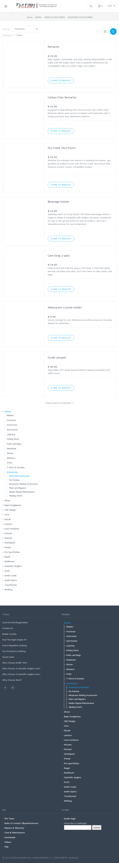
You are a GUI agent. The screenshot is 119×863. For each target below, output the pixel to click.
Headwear (11, 448)
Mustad (8, 538)
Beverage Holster (58, 201)
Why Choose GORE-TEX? (14, 662)
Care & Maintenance (14, 832)
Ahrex (7, 500)
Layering (11, 434)
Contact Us (7, 628)
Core (6, 514)
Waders (10, 415)
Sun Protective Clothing (14, 651)
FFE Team (9, 818)
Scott (7, 570)
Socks (9, 462)
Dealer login (70, 818)
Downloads (9, 837)
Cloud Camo (8, 657)
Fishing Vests (13, 439)
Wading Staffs (16, 495)
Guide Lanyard (57, 357)
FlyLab (7, 519)
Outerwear (12, 425)
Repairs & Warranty (14, 827)
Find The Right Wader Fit (14, 639)
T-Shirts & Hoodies (16, 467)
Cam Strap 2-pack (59, 255)
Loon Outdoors (11, 528)
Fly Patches (14, 480)
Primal (7, 547)
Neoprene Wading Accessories (23, 484)
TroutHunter (10, 584)
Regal (7, 556)
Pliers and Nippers (17, 488)
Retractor (54, 46)
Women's (11, 458)
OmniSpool (9, 542)
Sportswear (12, 429)
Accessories (12, 472)
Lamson (8, 524)
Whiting (8, 589)
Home (30, 17)
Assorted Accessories (19, 476)
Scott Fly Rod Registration (15, 622)
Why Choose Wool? (12, 680)
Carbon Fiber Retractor (62, 97)
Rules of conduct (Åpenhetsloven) (21, 823)
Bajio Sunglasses (12, 505)
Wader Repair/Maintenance (22, 492)
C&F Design (10, 509)
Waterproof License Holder (65, 307)
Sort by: (6, 29)
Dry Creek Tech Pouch (62, 147)
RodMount (9, 561)
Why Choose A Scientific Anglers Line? (21, 668)
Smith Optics (10, 580)
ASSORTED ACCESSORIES (80, 17)
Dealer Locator (9, 634)
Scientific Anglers (13, 566)
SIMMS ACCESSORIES (54, 17)
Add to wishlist (61, 80)
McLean (8, 533)
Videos (7, 842)
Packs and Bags (14, 444)
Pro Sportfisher (12, 552)
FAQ (6, 846)
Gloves (10, 453)
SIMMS (38, 17)
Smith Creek (10, 575)
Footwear (11, 420)
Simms (7, 411)
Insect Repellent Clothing (14, 645)
